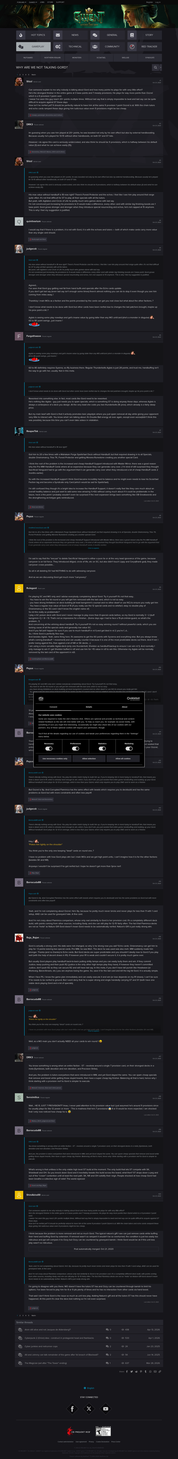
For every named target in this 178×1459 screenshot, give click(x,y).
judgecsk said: (35, 347)
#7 (155, 431)
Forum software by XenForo (89, 1456)
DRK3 (31, 124)
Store (50, 2)
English (89, 1388)
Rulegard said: (35, 683)
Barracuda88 (35, 885)
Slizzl (30, 81)
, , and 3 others (48, 115)
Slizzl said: (33, 260)
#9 (155, 588)
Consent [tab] (53, 707)
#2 (155, 125)
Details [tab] (89, 707)
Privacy (91, 1442)
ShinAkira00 (35, 1204)
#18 (155, 1107)
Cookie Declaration (102, 1442)
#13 (155, 812)
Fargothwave (35, 336)
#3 (155, 161)
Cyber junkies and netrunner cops (42, 1355)
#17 (155, 1067)
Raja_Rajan (34, 943)
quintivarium (35, 221)
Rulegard (33, 588)
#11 (155, 736)
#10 (155, 672)
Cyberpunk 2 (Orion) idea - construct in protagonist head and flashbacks (60, 1347)
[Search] (155, 67)
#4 (155, 221)
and (40, 239)
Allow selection (89, 759)
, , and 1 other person (47, 1097)
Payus (31, 516)
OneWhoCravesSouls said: (39, 528)
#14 (155, 886)
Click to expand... (94, 548)
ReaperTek (33, 431)
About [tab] (124, 707)
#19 (155, 1140)
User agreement (81, 1442)
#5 (155, 249)
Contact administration (65, 1442)
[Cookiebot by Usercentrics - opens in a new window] (129, 699)
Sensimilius (34, 1106)
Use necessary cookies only (55, 759)
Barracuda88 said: (36, 776)
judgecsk (33, 248)
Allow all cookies (123, 759)
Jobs (42, 2)
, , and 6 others (49, 152)
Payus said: (34, 897)
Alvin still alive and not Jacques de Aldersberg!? (49, 1338)
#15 (155, 944)
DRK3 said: (33, 173)
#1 (155, 82)
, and (43, 802)
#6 (155, 336)
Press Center (115, 1442)
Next (33, 75)
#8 (155, 517)
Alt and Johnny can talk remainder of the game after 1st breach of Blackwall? (63, 1364)
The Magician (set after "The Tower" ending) (47, 1372)
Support (60, 2)
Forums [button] (20, 2)
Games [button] (32, 2)
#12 (155, 765)
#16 (155, 1009)
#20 (155, 1204)
